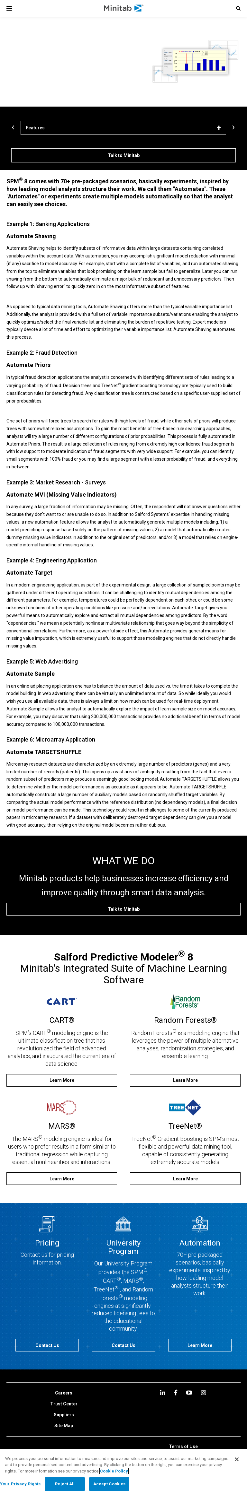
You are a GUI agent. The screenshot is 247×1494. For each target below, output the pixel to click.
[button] (238, 8)
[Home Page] (124, 8)
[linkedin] (162, 1392)
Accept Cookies (109, 1483)
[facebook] (176, 1392)
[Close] (237, 1459)
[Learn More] (61, 1080)
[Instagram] (203, 1392)
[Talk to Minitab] (123, 155)
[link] (63, 1393)
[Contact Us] (47, 1345)
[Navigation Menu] (9, 8)
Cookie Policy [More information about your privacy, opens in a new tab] (114, 1471)
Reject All (65, 1483)
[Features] (123, 128)
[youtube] (189, 1392)
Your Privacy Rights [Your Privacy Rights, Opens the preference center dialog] (20, 1483)
